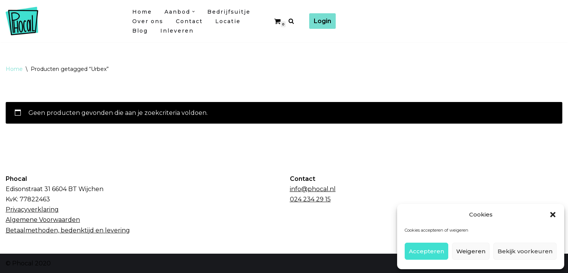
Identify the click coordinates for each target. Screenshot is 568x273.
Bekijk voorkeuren (525, 251)
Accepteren (426, 251)
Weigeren (470, 251)
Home (142, 11)
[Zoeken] (291, 21)
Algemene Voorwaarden (43, 219)
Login (322, 21)
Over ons (147, 21)
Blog (140, 30)
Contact (189, 21)
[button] (553, 214)
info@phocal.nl (313, 189)
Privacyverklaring (32, 209)
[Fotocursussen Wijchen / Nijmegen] (62, 21)
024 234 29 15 (310, 199)
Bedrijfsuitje (228, 11)
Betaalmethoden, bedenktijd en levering (68, 230)
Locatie (228, 21)
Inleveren (177, 30)
